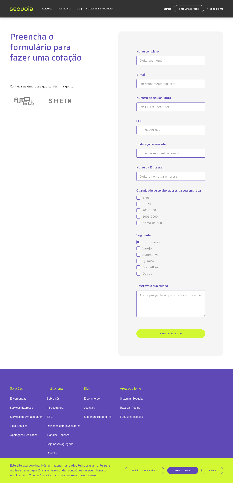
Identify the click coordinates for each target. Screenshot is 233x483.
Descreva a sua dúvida (152, 286)
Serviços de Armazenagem (26, 416)
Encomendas (18, 398)
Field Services (18, 425)
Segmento (143, 235)
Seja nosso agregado (60, 444)
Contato (52, 453)
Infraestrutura (55, 407)
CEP (139, 121)
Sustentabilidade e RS (98, 416)
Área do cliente (215, 9)
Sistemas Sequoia (131, 398)
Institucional (64, 8)
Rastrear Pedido (130, 407)
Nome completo (147, 52)
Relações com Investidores (99, 8)
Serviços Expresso (21, 407)
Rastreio (166, 9)
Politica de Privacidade (144, 470)
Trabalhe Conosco (58, 434)
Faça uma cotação (189, 9)
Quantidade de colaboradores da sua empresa (168, 191)
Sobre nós (53, 398)
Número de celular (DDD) (153, 98)
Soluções (47, 8)
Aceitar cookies (182, 470)
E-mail (140, 75)
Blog (79, 8)
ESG (50, 416)
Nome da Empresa (149, 167)
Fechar (212, 470)
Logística (89, 407)
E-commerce (92, 398)
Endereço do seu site (151, 144)
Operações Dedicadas (24, 434)
